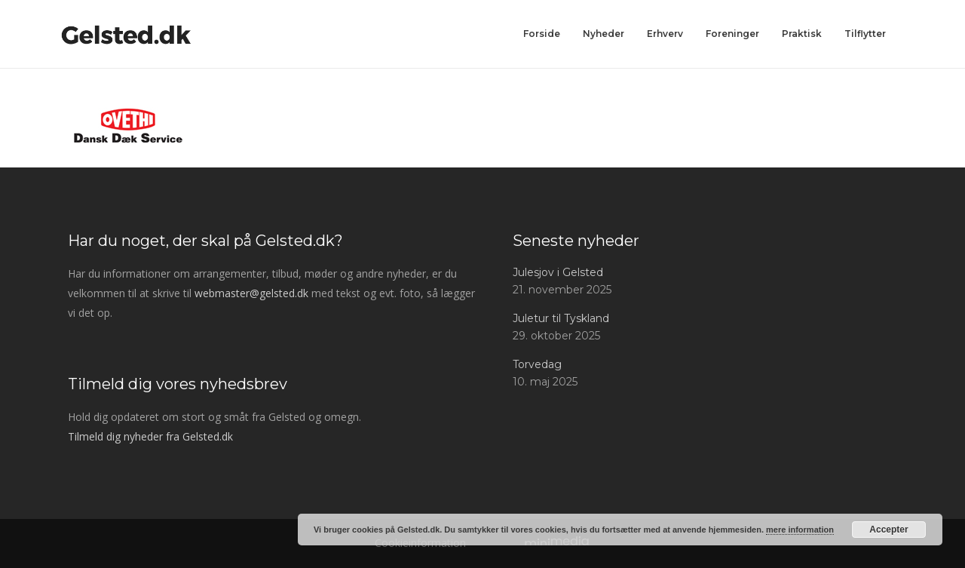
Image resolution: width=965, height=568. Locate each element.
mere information (800, 529)
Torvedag (537, 364)
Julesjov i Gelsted (558, 272)
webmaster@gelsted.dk (251, 293)
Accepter (888, 529)
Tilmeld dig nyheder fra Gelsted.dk (150, 436)
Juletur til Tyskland (561, 318)
